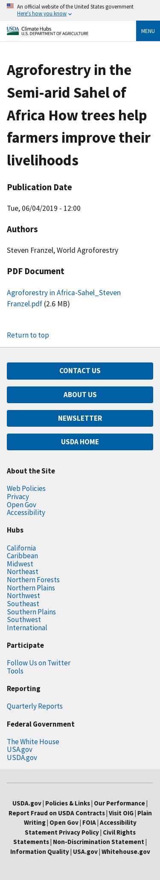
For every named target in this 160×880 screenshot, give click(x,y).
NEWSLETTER (80, 418)
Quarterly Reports (35, 706)
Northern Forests (33, 579)
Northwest (23, 595)
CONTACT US (80, 370)
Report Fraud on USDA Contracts (57, 813)
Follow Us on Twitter (38, 662)
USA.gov (19, 749)
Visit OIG (121, 813)
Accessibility (26, 512)
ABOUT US (80, 394)
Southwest (24, 619)
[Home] (47, 33)
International (27, 627)
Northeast (22, 571)
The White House (33, 741)
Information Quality (39, 851)
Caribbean (22, 555)
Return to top (28, 335)
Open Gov (21, 504)
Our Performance (119, 803)
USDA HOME (80, 441)
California (21, 548)
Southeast (23, 603)
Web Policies (26, 488)
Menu (148, 31)
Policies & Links (67, 803)
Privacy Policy (79, 832)
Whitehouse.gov (126, 851)
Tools (15, 671)
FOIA (89, 822)
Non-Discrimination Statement (98, 842)
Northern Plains (31, 588)
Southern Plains (31, 612)
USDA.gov (22, 757)
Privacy (18, 496)
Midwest (20, 564)
